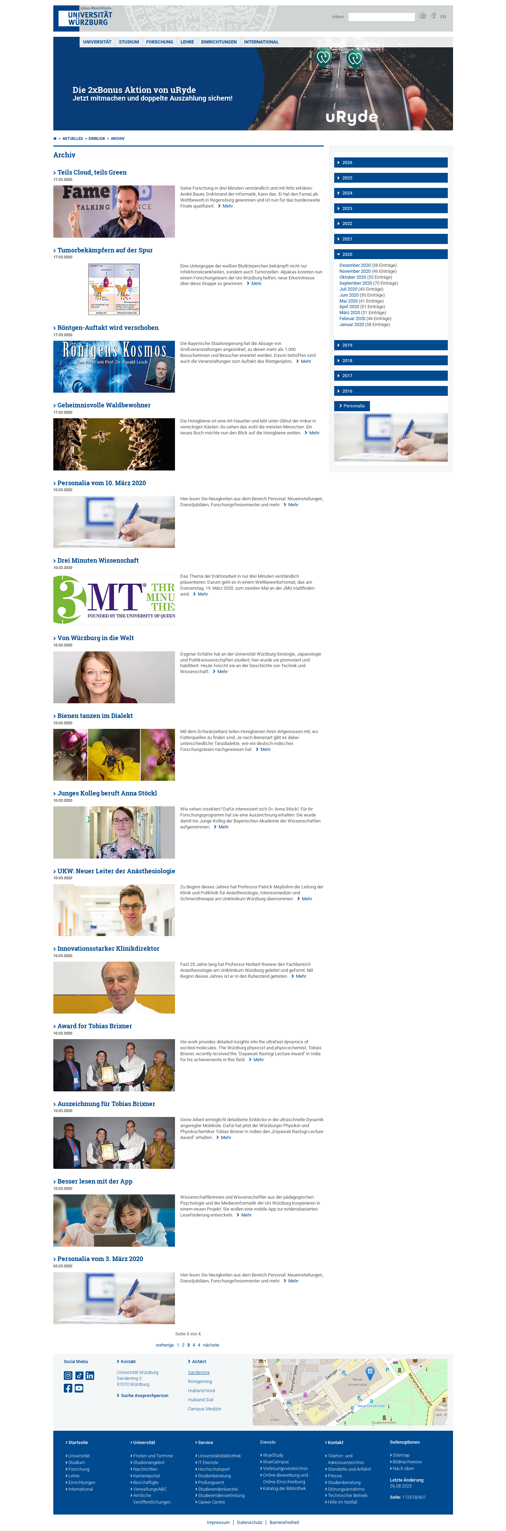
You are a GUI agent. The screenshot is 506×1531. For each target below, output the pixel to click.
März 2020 (349, 312)
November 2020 (355, 271)
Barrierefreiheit (284, 1522)
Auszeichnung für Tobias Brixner (106, 1104)
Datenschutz (249, 1522)
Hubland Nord (201, 1390)
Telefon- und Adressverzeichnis (344, 1459)
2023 (347, 208)
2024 (347, 193)
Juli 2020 (348, 289)
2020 (347, 254)
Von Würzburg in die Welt (96, 638)
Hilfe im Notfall (341, 1502)
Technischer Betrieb (346, 1496)
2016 (347, 391)
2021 (347, 239)
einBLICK (97, 138)
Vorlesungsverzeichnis (284, 1469)
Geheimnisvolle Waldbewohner (104, 405)
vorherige (165, 1345)
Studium (129, 42)
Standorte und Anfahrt (348, 1469)
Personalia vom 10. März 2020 (102, 483)
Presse (333, 1476)
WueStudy (271, 1455)
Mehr (228, 206)
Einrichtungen (219, 42)
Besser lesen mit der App (95, 1181)
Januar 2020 (351, 324)
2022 (347, 223)
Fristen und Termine (151, 1456)
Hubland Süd (200, 1399)
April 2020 (349, 306)
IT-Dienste (206, 1463)
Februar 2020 (352, 318)
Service (204, 1443)
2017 (347, 375)
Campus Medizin (204, 1408)
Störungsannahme (345, 1489)
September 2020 (355, 283)
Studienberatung (213, 1476)
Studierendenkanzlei (216, 1489)
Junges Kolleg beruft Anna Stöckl (107, 793)
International (261, 42)
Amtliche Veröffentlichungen (150, 1499)
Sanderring (198, 1372)
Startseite (77, 1443)
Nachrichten (143, 1469)
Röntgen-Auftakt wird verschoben (108, 328)
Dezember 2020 (355, 265)
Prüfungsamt (209, 1483)
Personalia (354, 405)
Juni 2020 (349, 295)
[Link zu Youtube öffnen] (80, 1388)
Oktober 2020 (352, 277)
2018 (347, 360)
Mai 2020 (348, 301)
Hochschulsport (212, 1469)
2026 (347, 162)
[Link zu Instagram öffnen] (69, 1376)
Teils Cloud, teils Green (92, 172)
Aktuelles (72, 138)
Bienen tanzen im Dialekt (95, 716)
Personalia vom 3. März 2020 (100, 1259)
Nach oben (402, 1469)
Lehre (187, 42)
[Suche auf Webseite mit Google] (382, 17)
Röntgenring (200, 1381)
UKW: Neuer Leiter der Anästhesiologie (116, 871)
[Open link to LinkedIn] (90, 1376)
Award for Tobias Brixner (95, 1026)
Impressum (218, 1522)
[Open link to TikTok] (80, 1376)
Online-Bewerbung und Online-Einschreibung (284, 1478)
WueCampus (274, 1462)
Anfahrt (199, 1361)
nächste (211, 1345)
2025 (347, 178)
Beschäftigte (144, 1483)
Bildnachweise (406, 1462)
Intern (338, 16)
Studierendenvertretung (219, 1496)
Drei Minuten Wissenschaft (98, 560)
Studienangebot (147, 1463)
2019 (347, 345)
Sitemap (400, 1455)
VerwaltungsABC (148, 1489)
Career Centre (210, 1502)
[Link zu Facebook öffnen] (69, 1388)
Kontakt (128, 1361)
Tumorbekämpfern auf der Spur (105, 250)
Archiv (117, 138)
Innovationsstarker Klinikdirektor (109, 948)
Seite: (395, 1497)
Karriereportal (145, 1476)
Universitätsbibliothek (218, 1456)
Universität (97, 42)
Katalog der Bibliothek (283, 1489)
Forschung (159, 42)
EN (443, 16)
